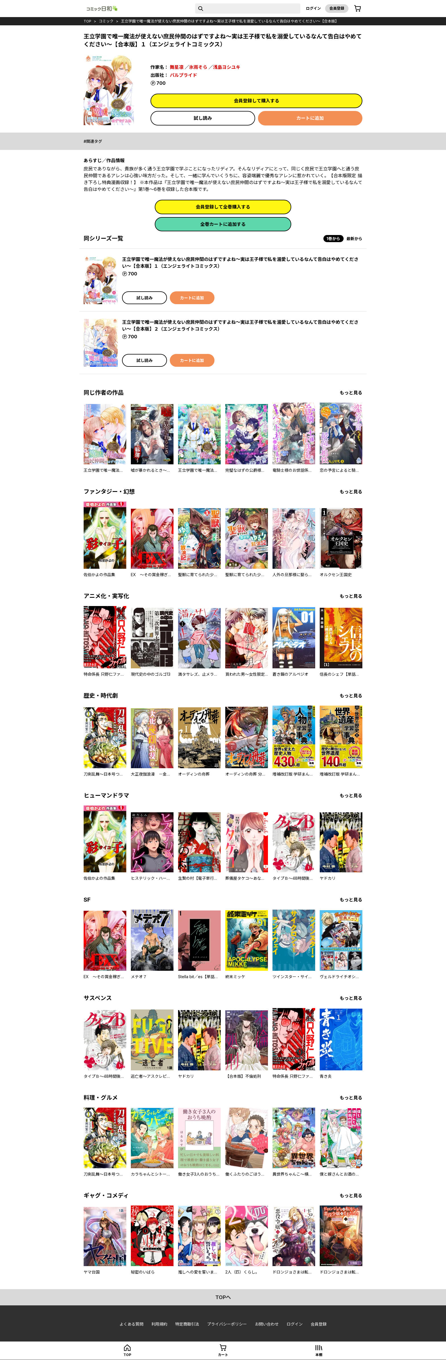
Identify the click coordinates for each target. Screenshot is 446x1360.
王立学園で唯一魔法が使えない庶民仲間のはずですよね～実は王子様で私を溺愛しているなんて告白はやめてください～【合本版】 (230, 21)
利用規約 (159, 1324)
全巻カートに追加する (223, 224)
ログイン (313, 8)
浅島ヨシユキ (226, 67)
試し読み (203, 118)
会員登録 (336, 8)
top (87, 21)
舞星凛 (176, 67)
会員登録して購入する (256, 101)
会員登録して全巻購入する (223, 207)
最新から (354, 238)
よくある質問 (131, 1324)
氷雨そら (198, 67)
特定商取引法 (187, 1324)
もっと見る (351, 392)
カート (223, 1355)
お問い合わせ (267, 1324)
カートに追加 (310, 118)
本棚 (318, 1355)
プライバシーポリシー (227, 1324)
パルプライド (183, 75)
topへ (223, 1297)
